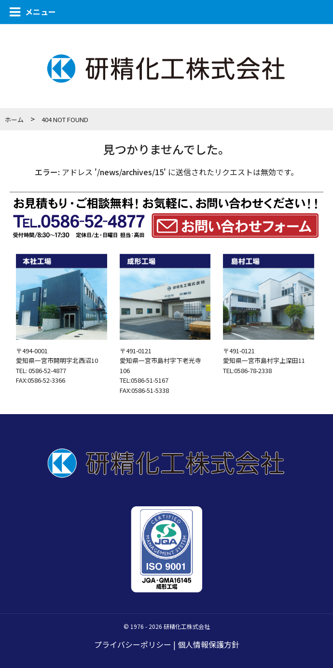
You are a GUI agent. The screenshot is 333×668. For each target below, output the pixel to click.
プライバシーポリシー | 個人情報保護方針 (166, 644)
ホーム (14, 119)
